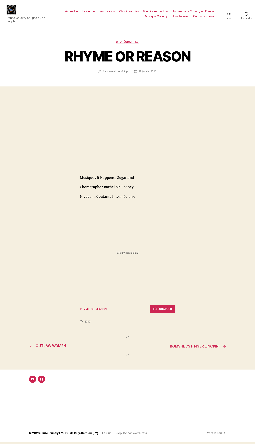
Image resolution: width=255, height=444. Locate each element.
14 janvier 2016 (148, 73)
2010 (88, 323)
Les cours (105, 12)
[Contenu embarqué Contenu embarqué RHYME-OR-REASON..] (127, 254)
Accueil (70, 12)
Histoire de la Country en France (193, 12)
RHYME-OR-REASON (94, 310)
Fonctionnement (153, 12)
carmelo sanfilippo (118, 73)
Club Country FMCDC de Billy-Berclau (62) (70, 434)
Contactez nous (203, 17)
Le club (86, 12)
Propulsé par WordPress (133, 434)
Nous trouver (180, 17)
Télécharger (162, 310)
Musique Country (156, 17)
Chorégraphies (129, 12)
